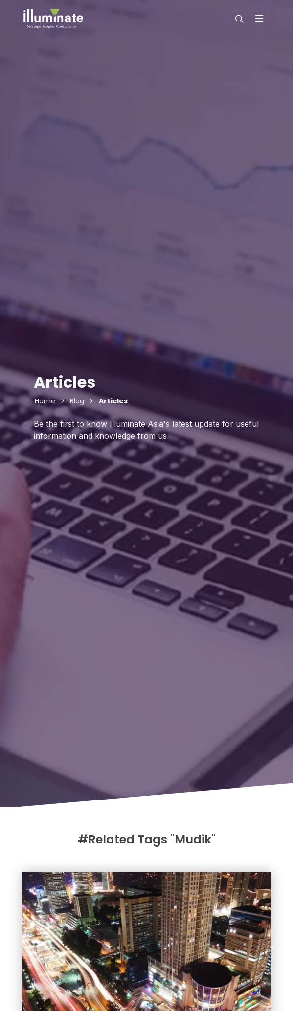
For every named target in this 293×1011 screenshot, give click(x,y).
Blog (77, 401)
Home (45, 401)
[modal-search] (238, 18)
